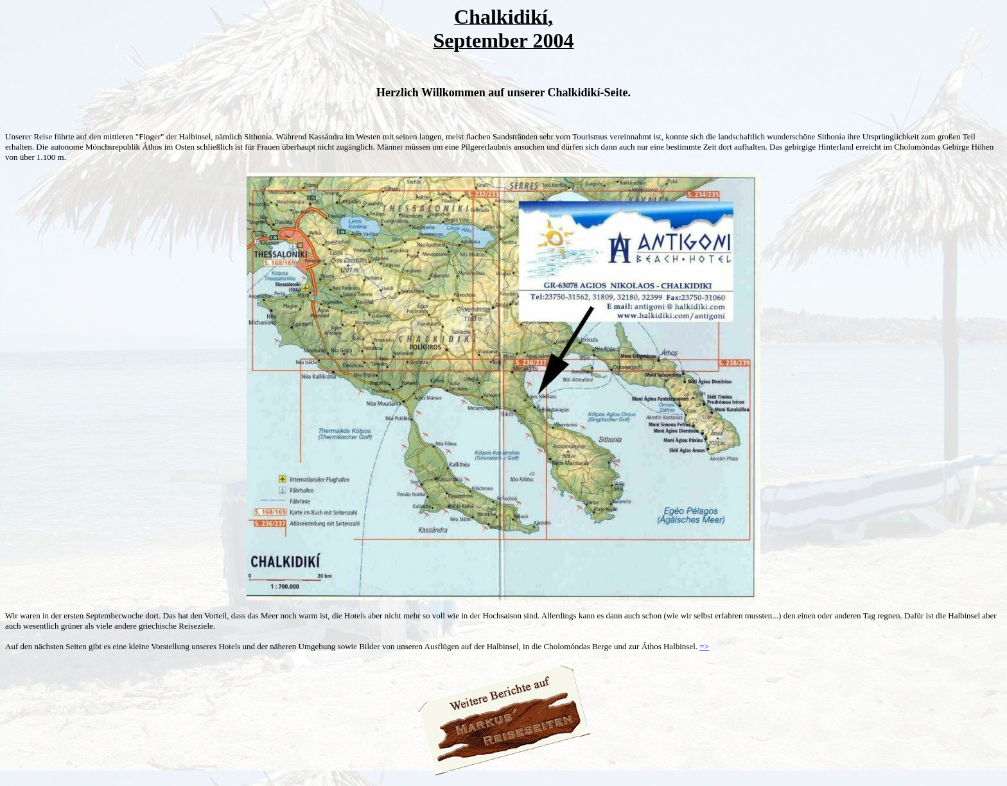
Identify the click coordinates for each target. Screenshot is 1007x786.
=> (704, 646)
